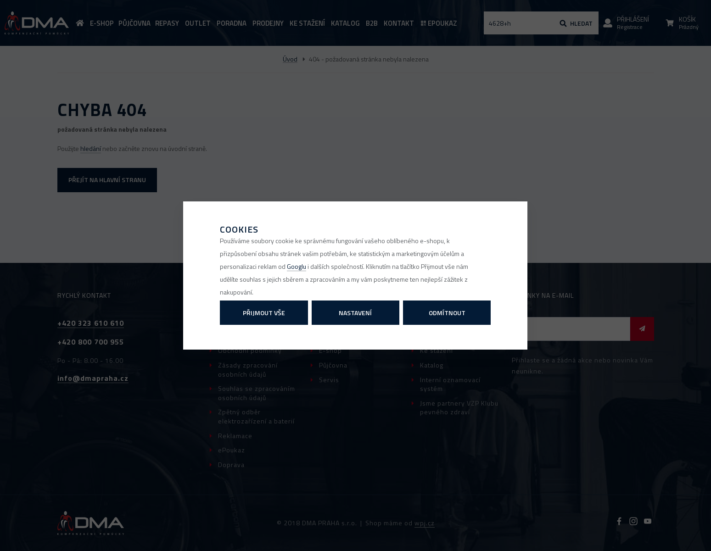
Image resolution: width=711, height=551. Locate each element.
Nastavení (355, 312)
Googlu (296, 266)
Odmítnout (447, 312)
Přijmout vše (264, 312)
